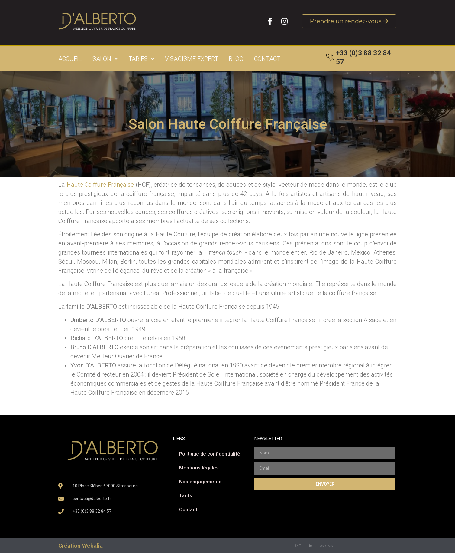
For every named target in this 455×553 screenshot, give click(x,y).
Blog (236, 58)
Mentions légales (199, 468)
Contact (267, 58)
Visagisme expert (191, 58)
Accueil (70, 58)
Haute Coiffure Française (100, 184)
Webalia (92, 545)
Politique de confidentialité (209, 454)
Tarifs (141, 59)
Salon (105, 59)
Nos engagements (200, 482)
